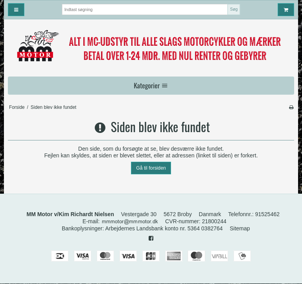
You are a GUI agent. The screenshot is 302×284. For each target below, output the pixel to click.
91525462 (267, 214)
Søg (234, 9)
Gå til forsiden (151, 168)
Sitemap (240, 228)
